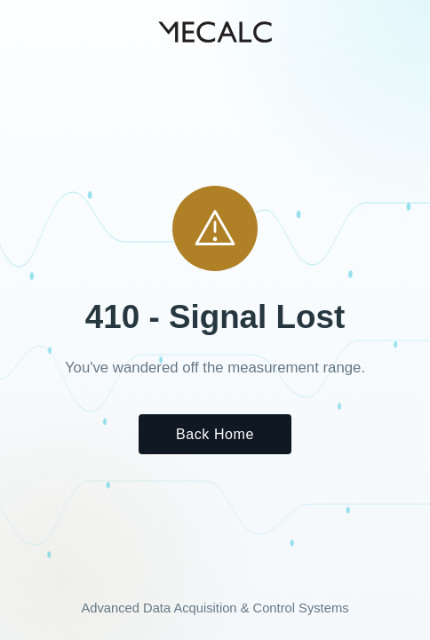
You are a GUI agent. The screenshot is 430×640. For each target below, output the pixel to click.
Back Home (215, 434)
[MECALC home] (215, 32)
